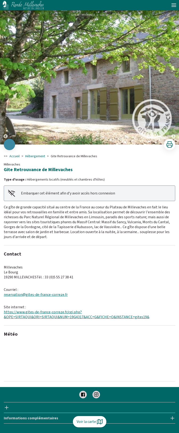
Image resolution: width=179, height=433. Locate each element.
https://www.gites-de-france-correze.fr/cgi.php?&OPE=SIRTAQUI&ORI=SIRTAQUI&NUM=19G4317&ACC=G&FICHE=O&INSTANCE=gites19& (76, 314)
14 (115, 138)
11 (101, 138)
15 (120, 138)
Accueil (14, 156)
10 (96, 138)
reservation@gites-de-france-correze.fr (36, 294)
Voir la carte (90, 422)
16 (125, 138)
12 (106, 138)
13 (110, 138)
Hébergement (35, 156)
